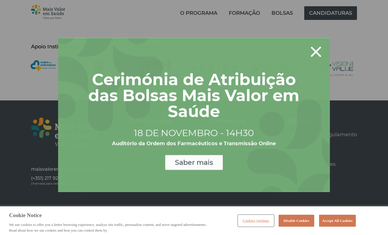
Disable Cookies (296, 223)
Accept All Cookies (337, 223)
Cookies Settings (255, 223)
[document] (194, 117)
